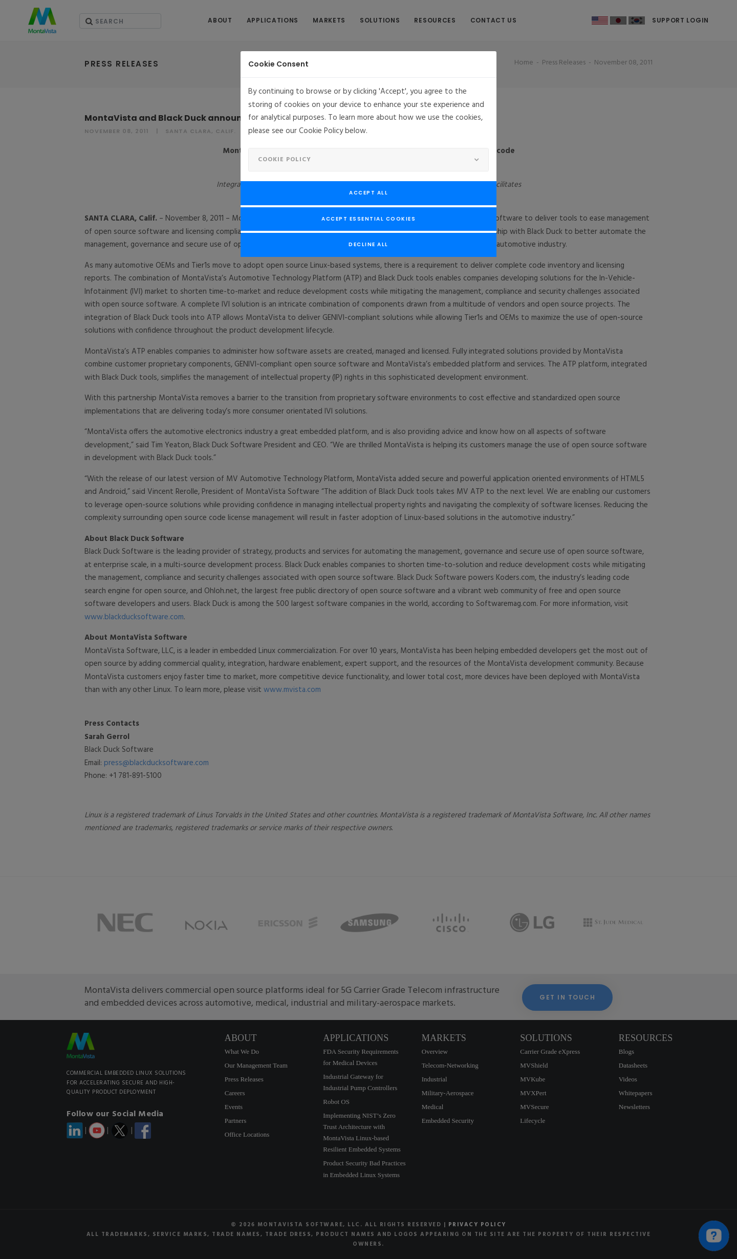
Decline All (368, 244)
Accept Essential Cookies (368, 219)
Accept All (368, 193)
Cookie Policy (284, 160)
